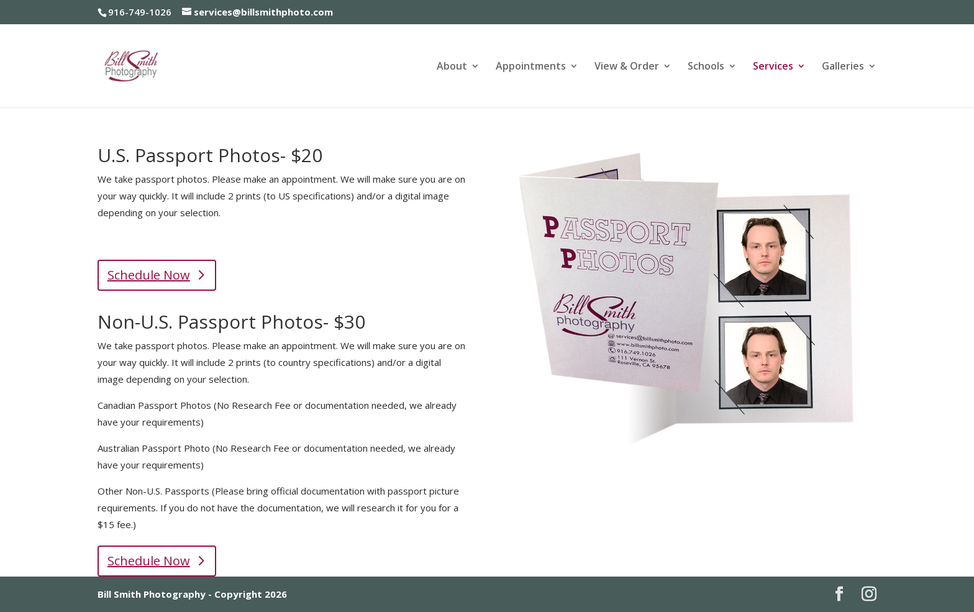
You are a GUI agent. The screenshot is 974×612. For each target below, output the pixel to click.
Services (773, 67)
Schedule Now (148, 275)
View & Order (626, 67)
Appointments (531, 67)
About (452, 67)
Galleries (843, 67)
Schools (706, 67)
